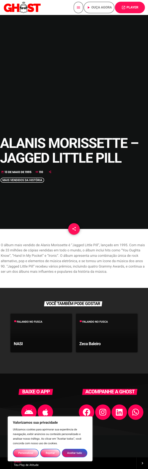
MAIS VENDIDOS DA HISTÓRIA (22, 180)
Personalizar (25, 453)
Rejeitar (50, 453)
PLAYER (129, 7)
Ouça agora (99, 7)
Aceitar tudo (74, 453)
